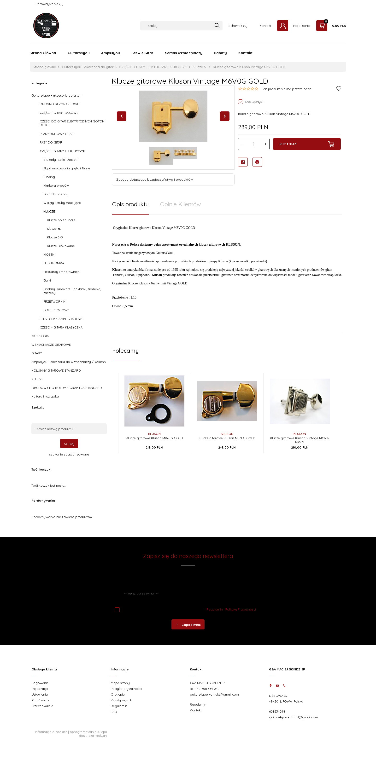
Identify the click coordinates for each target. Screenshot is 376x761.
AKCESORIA (40, 336)
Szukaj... (37, 407)
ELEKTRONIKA (53, 263)
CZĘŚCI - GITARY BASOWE (59, 113)
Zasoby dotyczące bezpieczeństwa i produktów (154, 179)
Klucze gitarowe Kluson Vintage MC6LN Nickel (299, 440)
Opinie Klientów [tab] (180, 204)
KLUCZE (49, 211)
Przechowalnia (42, 706)
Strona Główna (42, 53)
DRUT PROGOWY (56, 310)
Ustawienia (40, 694)
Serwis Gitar (142, 53)
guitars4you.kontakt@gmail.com (214, 694)
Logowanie (40, 683)
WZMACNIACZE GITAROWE (51, 344)
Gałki (47, 280)
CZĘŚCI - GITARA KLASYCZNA (61, 327)
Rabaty (220, 53)
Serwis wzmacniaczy (183, 53)
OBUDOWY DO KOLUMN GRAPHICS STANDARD (66, 388)
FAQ (114, 712)
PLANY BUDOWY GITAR (57, 134)
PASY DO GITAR (51, 142)
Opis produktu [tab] (130, 204)
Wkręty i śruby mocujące (62, 203)
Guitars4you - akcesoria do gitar (56, 95)
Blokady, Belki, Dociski (60, 159)
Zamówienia (41, 700)
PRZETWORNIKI (54, 301)
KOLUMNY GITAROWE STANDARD (56, 370)
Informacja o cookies (51, 732)
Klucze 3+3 (55, 237)
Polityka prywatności (126, 689)
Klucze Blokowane (61, 246)
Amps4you (110, 53)
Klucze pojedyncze (61, 220)
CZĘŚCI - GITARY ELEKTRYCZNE (63, 151)
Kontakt (265, 26)
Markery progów (56, 185)
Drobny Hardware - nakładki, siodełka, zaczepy (72, 291)
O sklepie (118, 694)
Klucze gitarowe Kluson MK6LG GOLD (154, 438)
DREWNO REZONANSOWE (59, 104)
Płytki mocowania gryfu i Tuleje (66, 168)
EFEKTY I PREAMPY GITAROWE (61, 319)
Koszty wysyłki (122, 700)
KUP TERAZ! (307, 144)
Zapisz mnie (188, 625)
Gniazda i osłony (56, 194)
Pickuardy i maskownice (61, 272)
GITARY (36, 353)
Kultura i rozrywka (45, 396)
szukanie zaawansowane (69, 454)
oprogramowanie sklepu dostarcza (88, 734)
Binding (49, 177)
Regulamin (214, 609)
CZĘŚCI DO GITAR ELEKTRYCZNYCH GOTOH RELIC (72, 123)
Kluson (154, 434)
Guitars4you (79, 53)
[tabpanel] (227, 274)
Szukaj (69, 444)
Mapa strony (120, 683)
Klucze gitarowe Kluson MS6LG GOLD (227, 438)
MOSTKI (49, 254)
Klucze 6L (54, 229)
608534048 (277, 711)
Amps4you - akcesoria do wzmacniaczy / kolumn (68, 362)
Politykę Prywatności (240, 609)
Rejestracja (40, 689)
